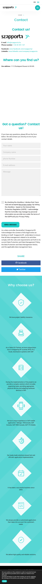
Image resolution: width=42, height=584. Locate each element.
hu (35, 2)
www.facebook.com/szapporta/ (20, 49)
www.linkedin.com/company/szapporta (23, 51)
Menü (37, 7)
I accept (4, 581)
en (38, 2)
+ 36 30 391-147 (19, 45)
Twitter (21, 269)
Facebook (21, 262)
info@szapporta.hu (14, 42)
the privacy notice (25, 204)
